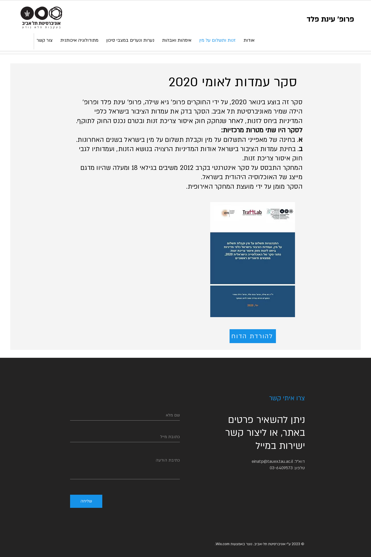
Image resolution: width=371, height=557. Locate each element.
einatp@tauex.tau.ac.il (272, 461)
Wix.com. (222, 544)
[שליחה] (86, 501)
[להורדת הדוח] (253, 336)
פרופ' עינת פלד (330, 19)
